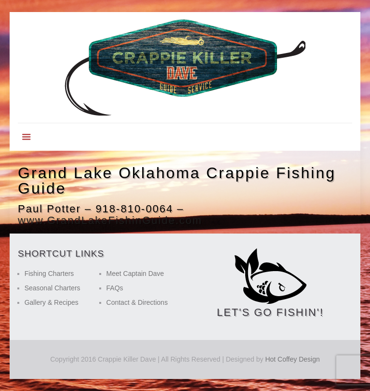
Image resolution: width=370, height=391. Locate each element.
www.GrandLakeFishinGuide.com (110, 220)
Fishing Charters (49, 273)
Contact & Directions (137, 302)
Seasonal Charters (52, 288)
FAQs (114, 288)
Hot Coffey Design (292, 359)
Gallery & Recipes (52, 302)
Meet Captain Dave (135, 273)
